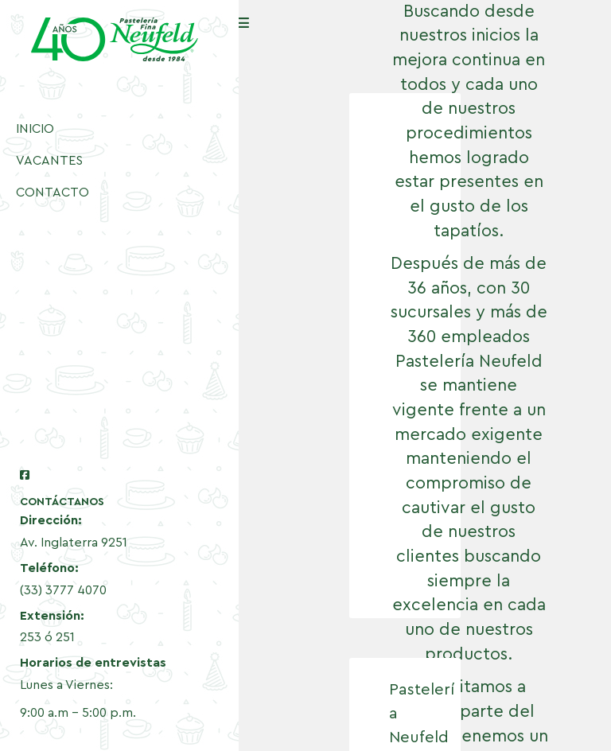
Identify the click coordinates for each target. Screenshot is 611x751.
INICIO (35, 129)
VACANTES (49, 160)
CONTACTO (52, 192)
